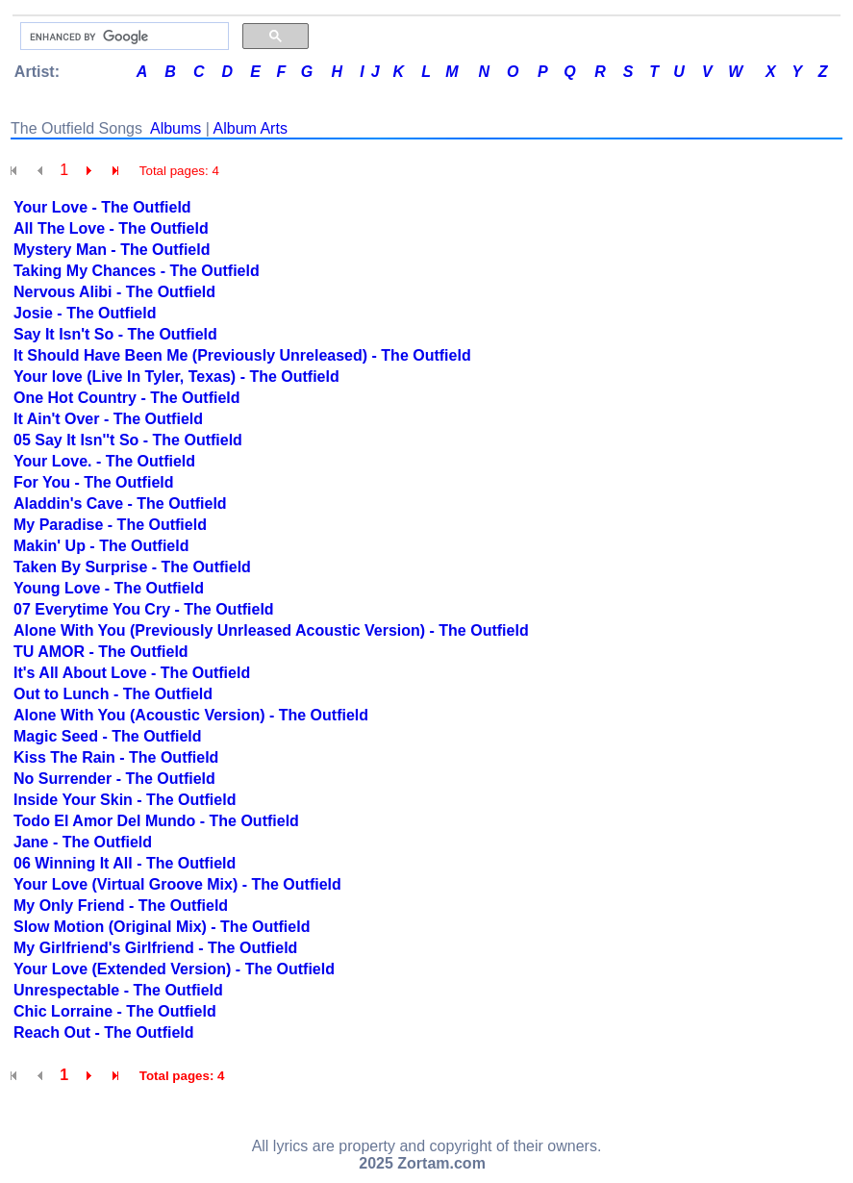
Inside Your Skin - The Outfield (124, 800)
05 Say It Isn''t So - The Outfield (127, 440)
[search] (122, 36)
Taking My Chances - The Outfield (136, 271)
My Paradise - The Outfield (110, 524)
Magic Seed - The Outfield (107, 736)
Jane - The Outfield (82, 842)
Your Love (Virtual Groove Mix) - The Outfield (177, 884)
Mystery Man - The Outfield (111, 249)
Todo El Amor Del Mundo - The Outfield (156, 821)
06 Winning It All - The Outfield (124, 863)
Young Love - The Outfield (108, 588)
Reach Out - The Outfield (103, 1032)
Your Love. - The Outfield (104, 461)
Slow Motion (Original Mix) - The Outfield (161, 927)
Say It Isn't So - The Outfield (115, 334)
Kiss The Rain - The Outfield (115, 757)
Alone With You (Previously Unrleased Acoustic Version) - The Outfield (271, 630)
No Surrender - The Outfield (114, 778)
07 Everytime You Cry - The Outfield (143, 609)
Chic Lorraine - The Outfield (114, 1011)
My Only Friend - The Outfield (120, 905)
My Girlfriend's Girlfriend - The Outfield (155, 948)
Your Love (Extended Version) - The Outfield (174, 969)
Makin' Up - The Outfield (100, 546)
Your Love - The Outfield (102, 207)
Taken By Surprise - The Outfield (132, 567)
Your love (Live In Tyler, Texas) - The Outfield (176, 376)
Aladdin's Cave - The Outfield (120, 503)
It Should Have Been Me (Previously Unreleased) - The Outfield (242, 355)
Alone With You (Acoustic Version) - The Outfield (190, 715)
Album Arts (250, 128)
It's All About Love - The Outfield (131, 673)
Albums (175, 128)
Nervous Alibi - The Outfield (114, 292)
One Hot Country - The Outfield (126, 398)
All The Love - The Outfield (111, 228)
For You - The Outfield (93, 482)
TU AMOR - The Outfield (100, 651)
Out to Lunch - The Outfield (113, 694)
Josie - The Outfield (84, 313)
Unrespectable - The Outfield (118, 990)
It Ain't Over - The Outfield (108, 419)
